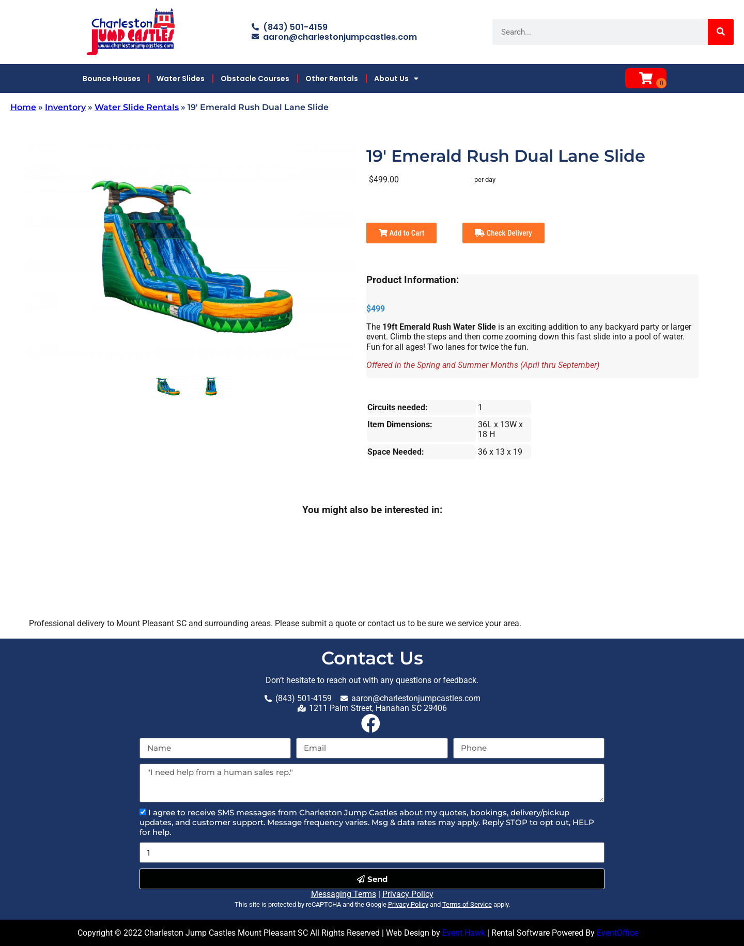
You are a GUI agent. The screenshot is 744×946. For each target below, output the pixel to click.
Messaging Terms (343, 894)
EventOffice (617, 933)
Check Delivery (503, 233)
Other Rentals (331, 78)
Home (23, 107)
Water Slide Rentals (137, 107)
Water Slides (181, 78)
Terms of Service (467, 904)
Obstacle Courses (255, 78)
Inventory (65, 107)
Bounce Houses (112, 78)
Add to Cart (401, 233)
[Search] (721, 32)
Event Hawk (463, 933)
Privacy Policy (407, 894)
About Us (396, 78)
